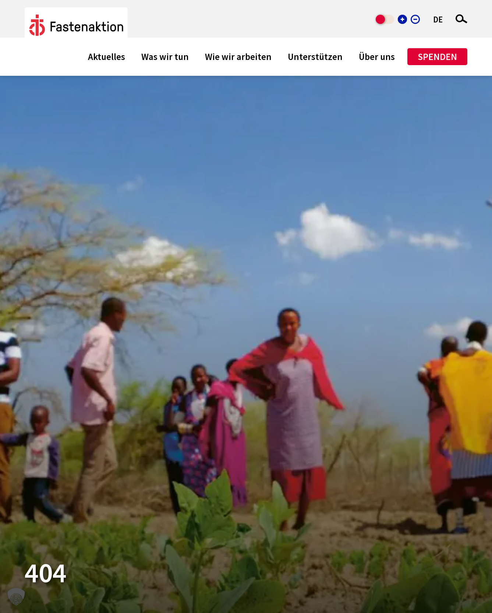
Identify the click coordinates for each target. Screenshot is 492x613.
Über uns (377, 57)
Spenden (437, 56)
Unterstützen (315, 57)
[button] (16, 597)
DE (438, 19)
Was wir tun (165, 57)
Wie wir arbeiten (238, 57)
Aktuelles (106, 57)
